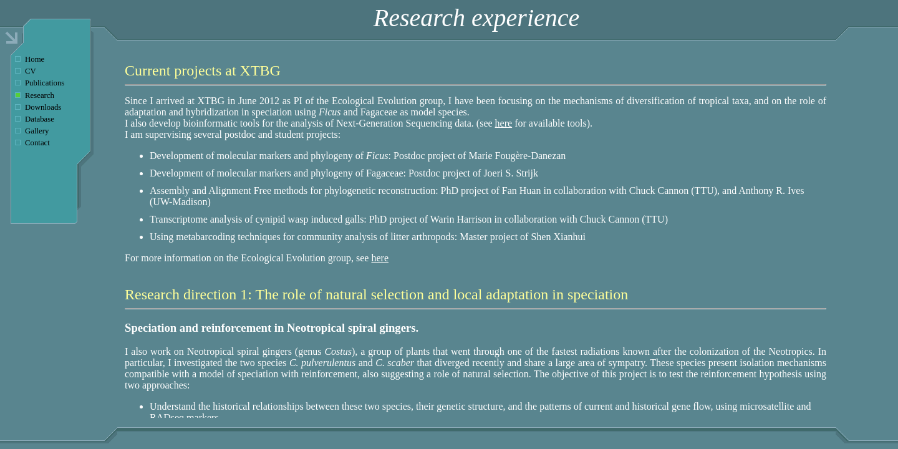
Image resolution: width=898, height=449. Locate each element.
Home (34, 59)
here (504, 123)
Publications (44, 83)
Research (39, 95)
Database (39, 119)
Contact (37, 142)
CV (30, 71)
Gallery (37, 131)
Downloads (43, 107)
